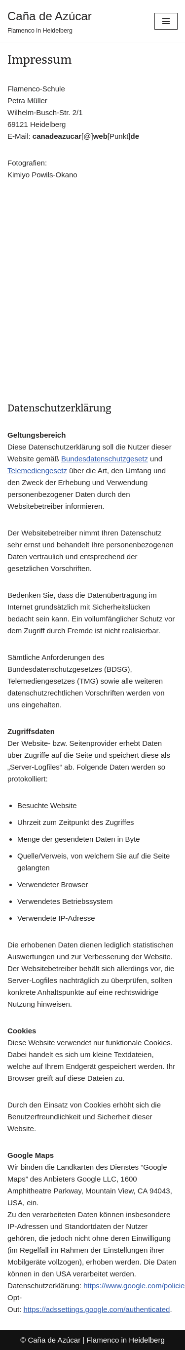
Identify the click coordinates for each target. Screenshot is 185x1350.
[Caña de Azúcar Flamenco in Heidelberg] (49, 21)
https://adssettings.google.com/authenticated (97, 1309)
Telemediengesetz (37, 470)
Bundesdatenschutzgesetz (104, 458)
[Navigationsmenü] (166, 21)
